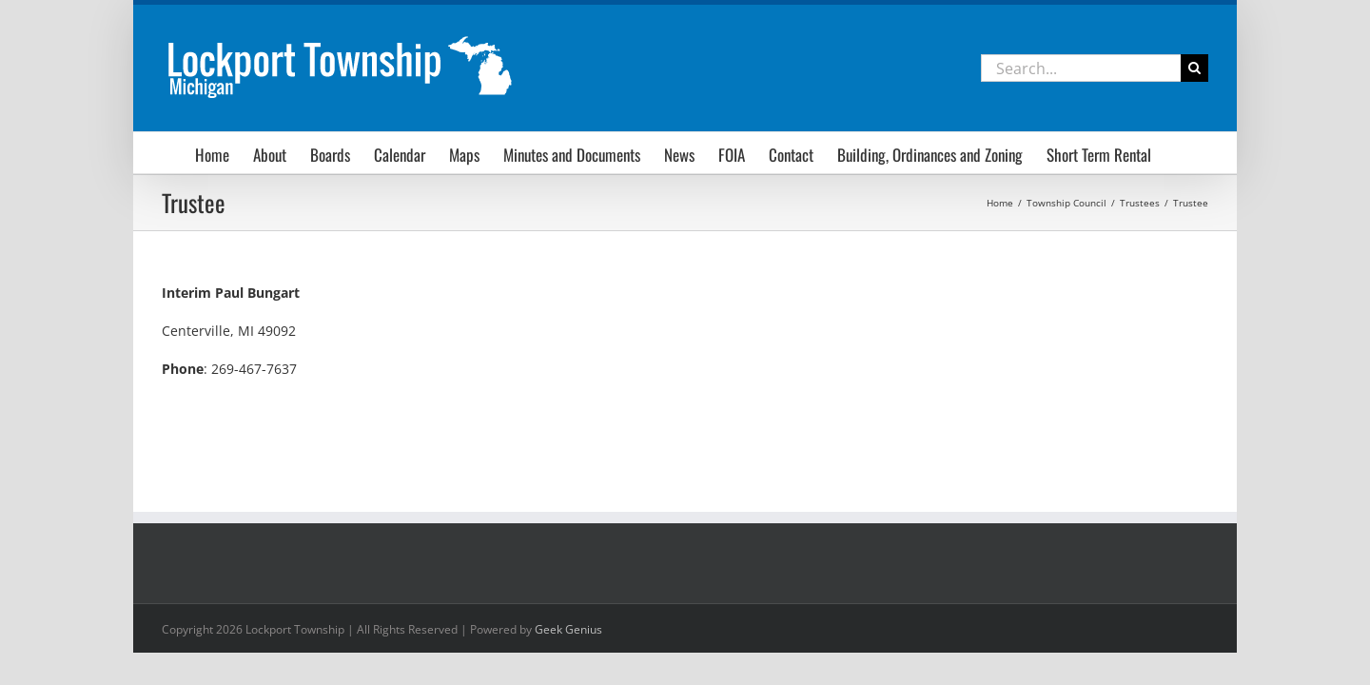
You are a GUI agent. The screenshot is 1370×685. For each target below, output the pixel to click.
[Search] (1194, 68)
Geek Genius (568, 629)
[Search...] (1081, 68)
